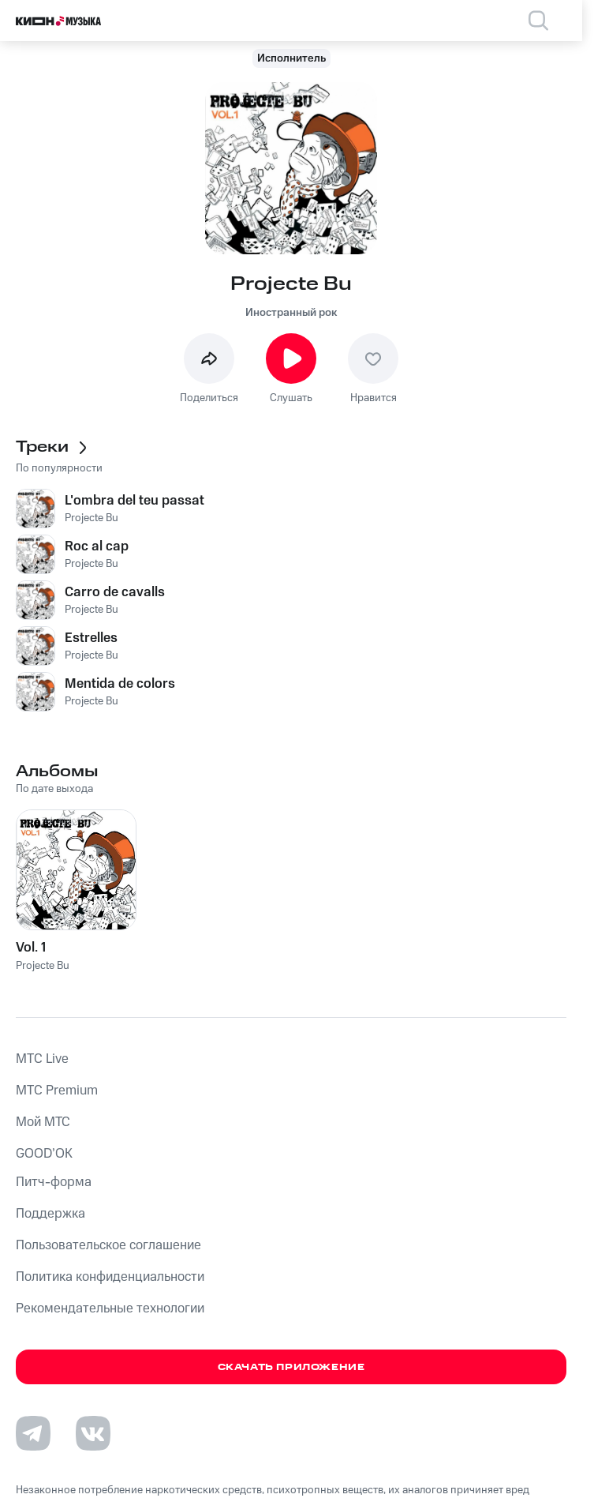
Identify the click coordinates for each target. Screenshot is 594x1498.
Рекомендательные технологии (110, 1308)
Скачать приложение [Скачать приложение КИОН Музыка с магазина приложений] (291, 1367)
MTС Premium (57, 1090)
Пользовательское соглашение (108, 1245)
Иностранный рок (291, 313)
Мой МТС (43, 1122)
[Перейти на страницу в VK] (93, 1433)
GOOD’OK (44, 1153)
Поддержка (50, 1213)
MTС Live (42, 1058)
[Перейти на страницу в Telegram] (33, 1433)
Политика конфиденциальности (110, 1276)
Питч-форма (54, 1182)
